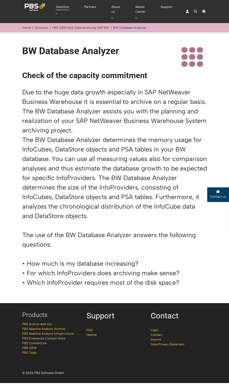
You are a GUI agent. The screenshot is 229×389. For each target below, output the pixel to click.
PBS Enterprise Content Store (43, 344)
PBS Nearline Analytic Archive (43, 335)
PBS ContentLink (34, 349)
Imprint (156, 345)
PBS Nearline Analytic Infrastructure (48, 339)
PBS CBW (29, 354)
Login (155, 336)
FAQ (89, 336)
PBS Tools (29, 358)
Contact (156, 341)
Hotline (91, 341)
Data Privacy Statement (168, 350)
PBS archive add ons (37, 330)
